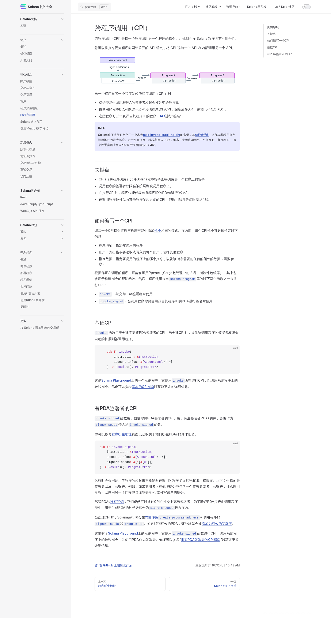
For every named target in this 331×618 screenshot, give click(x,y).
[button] (62, 19)
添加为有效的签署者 (217, 523)
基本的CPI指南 (143, 387)
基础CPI (272, 47)
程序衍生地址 (121, 434)
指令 (157, 230)
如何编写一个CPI (278, 40)
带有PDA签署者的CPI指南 (200, 540)
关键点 (271, 33)
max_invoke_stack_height (161, 134)
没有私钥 (117, 501)
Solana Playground (116, 380)
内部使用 (172, 517)
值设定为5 (202, 134)
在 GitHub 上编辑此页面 (113, 565)
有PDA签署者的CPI (279, 54)
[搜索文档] (94, 7)
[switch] (306, 6)
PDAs (160, 116)
